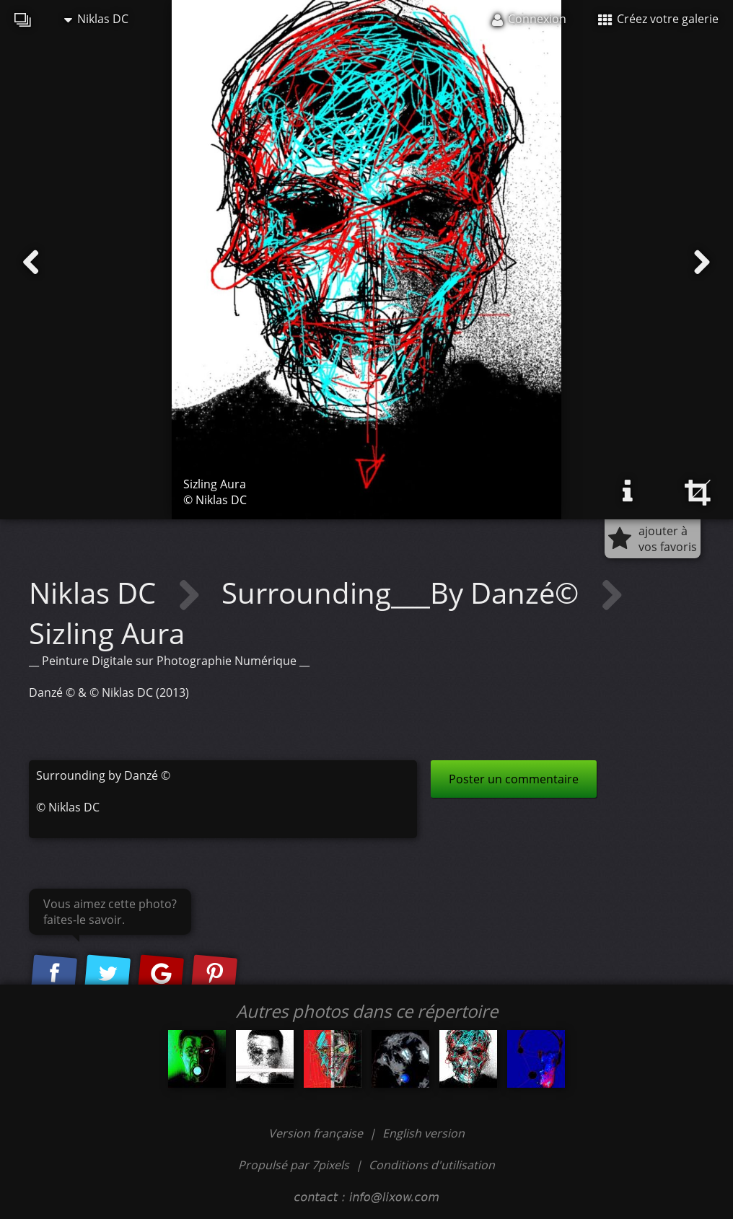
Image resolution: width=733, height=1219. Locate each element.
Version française (317, 1133)
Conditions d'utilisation (432, 1165)
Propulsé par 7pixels (293, 1165)
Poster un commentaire (514, 779)
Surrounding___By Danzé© (403, 592)
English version (423, 1133)
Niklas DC (96, 19)
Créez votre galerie (658, 19)
